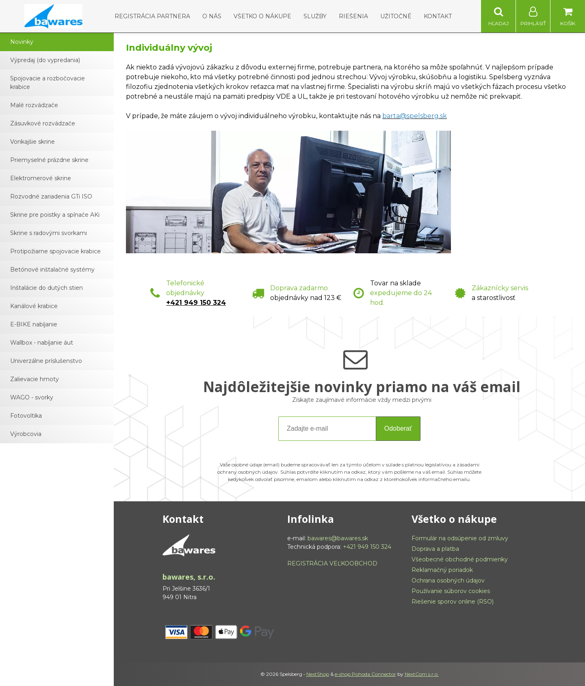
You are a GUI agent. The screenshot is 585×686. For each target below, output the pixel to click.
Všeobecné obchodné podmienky (460, 559)
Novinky (21, 41)
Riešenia (353, 16)
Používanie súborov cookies (451, 591)
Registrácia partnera (152, 16)
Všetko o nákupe (262, 16)
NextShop (317, 674)
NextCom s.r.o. (422, 674)
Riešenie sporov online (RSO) (453, 601)
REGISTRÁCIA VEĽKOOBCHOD (332, 563)
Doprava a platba (435, 548)
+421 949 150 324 (196, 302)
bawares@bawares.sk (338, 538)
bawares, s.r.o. (188, 577)
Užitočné (396, 16)
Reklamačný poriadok (442, 570)
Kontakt (438, 16)
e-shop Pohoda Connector (365, 674)
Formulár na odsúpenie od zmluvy (460, 538)
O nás (211, 16)
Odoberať (398, 428)
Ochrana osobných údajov (448, 580)
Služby (315, 16)
